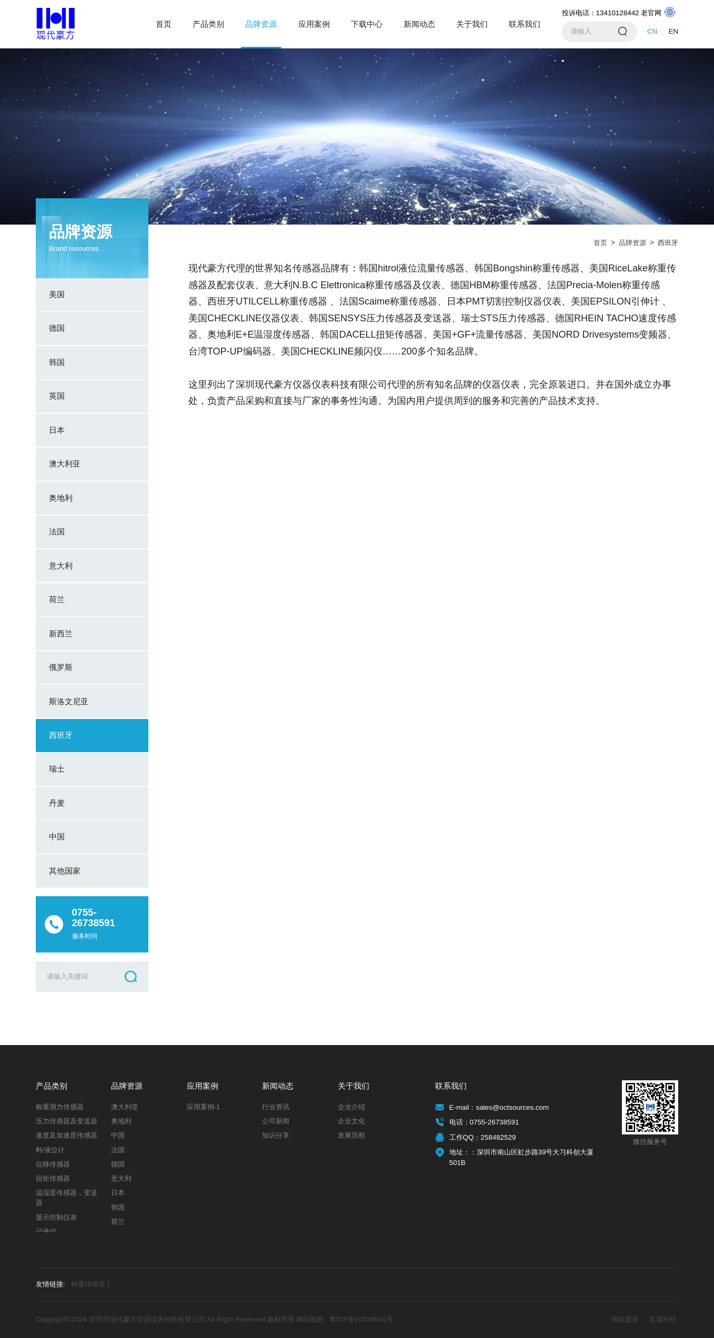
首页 (164, 23)
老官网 (658, 12)
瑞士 (57, 768)
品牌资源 (261, 23)
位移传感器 (53, 1164)
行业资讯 (275, 1107)
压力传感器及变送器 (66, 1121)
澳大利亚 (65, 463)
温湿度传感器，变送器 (66, 1198)
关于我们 (472, 23)
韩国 (57, 362)
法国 (57, 531)
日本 (57, 429)
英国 (57, 395)
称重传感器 (90, 1284)
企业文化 (351, 1121)
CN (652, 31)
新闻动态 (419, 23)
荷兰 (57, 599)
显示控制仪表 (56, 1217)
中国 (57, 836)
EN (674, 31)
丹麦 (57, 802)
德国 (57, 327)
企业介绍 (351, 1107)
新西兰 (61, 633)
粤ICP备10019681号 (361, 1319)
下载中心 (367, 23)
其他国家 (65, 870)
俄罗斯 (61, 667)
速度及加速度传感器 (66, 1135)
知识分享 (275, 1135)
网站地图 (310, 1319)
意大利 (61, 565)
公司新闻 (275, 1121)
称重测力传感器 (60, 1107)
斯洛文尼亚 (68, 701)
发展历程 (351, 1135)
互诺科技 (663, 1319)
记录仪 (46, 1231)
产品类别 (208, 23)
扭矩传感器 (53, 1178)
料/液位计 (50, 1150)
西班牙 (61, 735)
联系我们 (524, 23)
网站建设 (625, 1319)
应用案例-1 (203, 1107)
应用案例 (314, 23)
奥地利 (61, 497)
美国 (57, 294)
